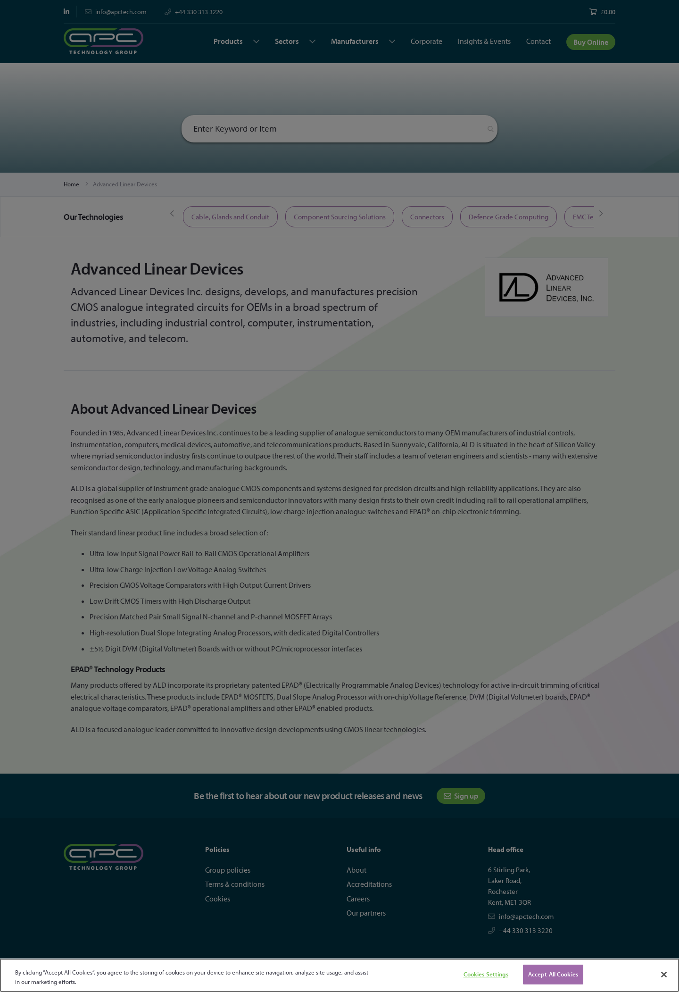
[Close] (664, 974)
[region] (339, 975)
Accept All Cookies (553, 974)
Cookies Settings (486, 974)
